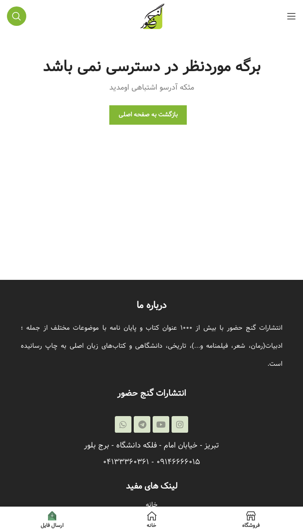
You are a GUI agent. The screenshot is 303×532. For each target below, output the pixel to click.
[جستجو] (16, 16)
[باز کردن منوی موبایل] (291, 16)
